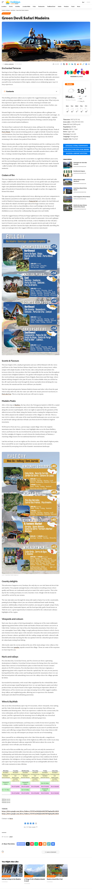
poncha (16, 647)
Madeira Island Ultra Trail (55, 879)
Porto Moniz (6, 132)
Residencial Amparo (79, 171)
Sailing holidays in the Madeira (11, 879)
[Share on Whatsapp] (69, 64)
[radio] (25, 823)
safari (11, 836)
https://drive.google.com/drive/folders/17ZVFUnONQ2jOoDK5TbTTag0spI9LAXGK (30, 811)
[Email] (80, 64)
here (11, 818)
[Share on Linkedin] (72, 64)
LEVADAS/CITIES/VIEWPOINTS (76, 146)
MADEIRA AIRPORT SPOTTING (76, 153)
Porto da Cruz (6, 394)
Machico (17, 405)
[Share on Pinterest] (66, 64)
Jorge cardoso (9, 64)
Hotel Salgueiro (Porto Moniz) (81, 196)
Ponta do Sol (33, 201)
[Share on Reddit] (78, 64)
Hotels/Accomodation (79, 166)
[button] (3, 2)
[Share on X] (64, 64)
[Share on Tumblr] (75, 64)
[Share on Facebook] (61, 64)
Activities (6, 13)
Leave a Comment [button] (50, 852)
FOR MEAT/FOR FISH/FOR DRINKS (76, 149)
